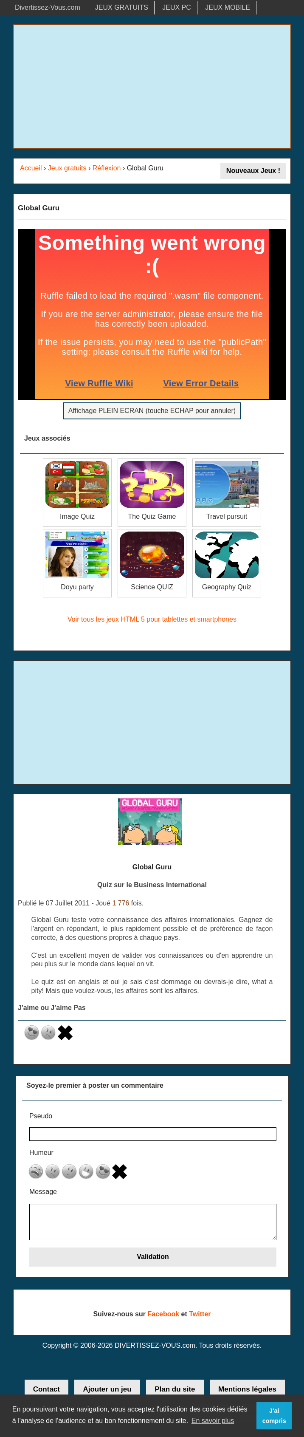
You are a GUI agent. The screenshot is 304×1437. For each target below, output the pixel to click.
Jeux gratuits (67, 168)
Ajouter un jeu (107, 1389)
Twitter (200, 1314)
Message (43, 1191)
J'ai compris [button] (274, 1415)
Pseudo (40, 1116)
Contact (46, 1389)
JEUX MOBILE (227, 7)
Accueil (31, 168)
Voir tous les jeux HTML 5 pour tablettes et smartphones (152, 619)
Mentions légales (247, 1389)
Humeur (41, 1152)
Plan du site (175, 1389)
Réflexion (107, 168)
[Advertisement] (152, 86)
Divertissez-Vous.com (47, 7)
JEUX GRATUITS (121, 7)
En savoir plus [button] (212, 1420)
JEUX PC (176, 7)
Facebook (163, 1314)
